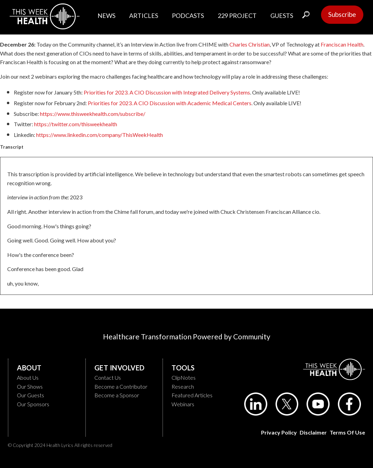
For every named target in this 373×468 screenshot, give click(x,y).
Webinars (183, 404)
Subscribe (342, 14)
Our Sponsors (33, 404)
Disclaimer (313, 432)
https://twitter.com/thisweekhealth (75, 124)
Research (183, 386)
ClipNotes (184, 377)
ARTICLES (143, 15)
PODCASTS (188, 15)
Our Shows (30, 386)
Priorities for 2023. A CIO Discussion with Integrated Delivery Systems (167, 92)
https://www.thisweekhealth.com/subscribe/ (92, 113)
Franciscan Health (342, 44)
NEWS (106, 15)
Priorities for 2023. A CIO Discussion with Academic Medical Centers (169, 103)
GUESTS (281, 15)
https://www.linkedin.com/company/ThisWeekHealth (99, 134)
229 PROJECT (237, 15)
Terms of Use (347, 432)
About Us (28, 377)
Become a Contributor (120, 386)
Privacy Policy (279, 432)
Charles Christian (249, 44)
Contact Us (107, 377)
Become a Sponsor (116, 395)
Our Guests (30, 395)
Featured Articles (192, 395)
